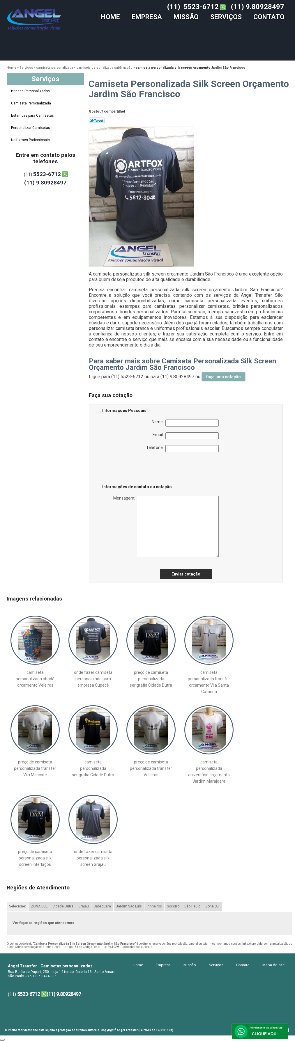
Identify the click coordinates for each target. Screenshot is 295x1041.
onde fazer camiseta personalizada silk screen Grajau (93, 858)
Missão (186, 17)
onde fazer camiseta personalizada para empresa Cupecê (93, 679)
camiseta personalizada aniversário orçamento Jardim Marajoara (209, 772)
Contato (269, 17)
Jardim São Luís (129, 906)
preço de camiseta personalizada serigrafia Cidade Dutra (151, 679)
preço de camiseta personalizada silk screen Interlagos (35, 858)
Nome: (185, 423)
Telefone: (182, 448)
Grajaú (83, 906)
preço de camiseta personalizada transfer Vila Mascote (35, 768)
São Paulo (192, 906)
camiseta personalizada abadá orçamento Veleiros (35, 679)
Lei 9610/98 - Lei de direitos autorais (127, 946)
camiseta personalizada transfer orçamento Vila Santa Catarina (209, 682)
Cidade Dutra (62, 906)
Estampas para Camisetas (33, 115)
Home (110, 17)
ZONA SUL (39, 906)
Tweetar (97, 120)
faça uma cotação (223, 376)
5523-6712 (201, 7)
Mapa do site (273, 965)
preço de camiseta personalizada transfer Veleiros (151, 768)
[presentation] (139, 469)
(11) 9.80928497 (257, 7)
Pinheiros (154, 906)
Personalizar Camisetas (31, 128)
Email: (186, 435)
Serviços (226, 17)
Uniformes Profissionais (31, 140)
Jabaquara (102, 906)
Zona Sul (212, 906)
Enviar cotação (186, 574)
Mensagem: (166, 526)
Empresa (147, 17)
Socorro (173, 906)
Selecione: (17, 906)
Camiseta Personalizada (31, 103)
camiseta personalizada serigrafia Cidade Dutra (93, 768)
